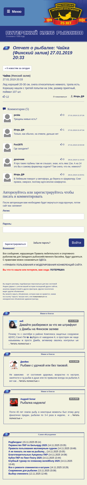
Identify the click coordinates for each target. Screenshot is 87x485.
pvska (17, 115)
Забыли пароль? (41, 243)
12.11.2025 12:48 (38, 473)
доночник (19, 159)
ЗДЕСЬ (42, 260)
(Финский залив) (17, 75)
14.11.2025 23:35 (56, 445)
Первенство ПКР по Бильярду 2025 (27, 445)
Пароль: (7, 224)
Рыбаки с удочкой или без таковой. (44, 365)
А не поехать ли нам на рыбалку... (27, 451)
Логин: (6, 210)
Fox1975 (18, 144)
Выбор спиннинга (18, 473)
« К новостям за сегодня (17, 68)
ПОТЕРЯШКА (57, 270)
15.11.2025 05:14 (31, 442)
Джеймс (24, 362)
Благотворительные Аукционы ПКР (28, 454)
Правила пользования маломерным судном (32, 448)
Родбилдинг (15, 442)
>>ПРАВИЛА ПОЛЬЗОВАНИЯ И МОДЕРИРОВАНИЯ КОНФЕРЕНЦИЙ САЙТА (42, 265)
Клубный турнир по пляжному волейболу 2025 (34, 461)
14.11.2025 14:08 (57, 454)
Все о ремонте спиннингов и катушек (28, 467)
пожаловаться (60, 97)
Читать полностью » (20, 343)
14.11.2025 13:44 (51, 458)
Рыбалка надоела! (33, 402)
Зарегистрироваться (15, 244)
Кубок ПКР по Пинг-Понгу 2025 (25, 458)
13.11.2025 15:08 (46, 470)
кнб (21, 321)
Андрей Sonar (27, 399)
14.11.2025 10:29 (59, 467)
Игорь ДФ (77, 96)
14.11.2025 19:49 (66, 448)
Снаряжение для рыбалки (22, 470)
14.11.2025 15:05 (55, 451)
